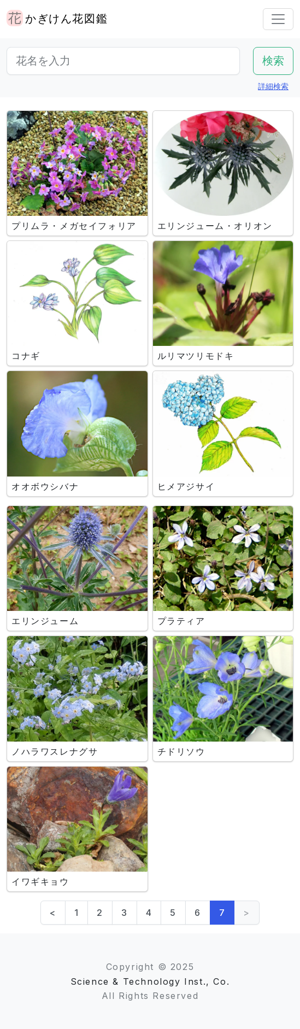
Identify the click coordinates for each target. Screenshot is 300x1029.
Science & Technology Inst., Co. (150, 981)
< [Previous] (53, 912)
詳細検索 (273, 86)
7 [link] (222, 912)
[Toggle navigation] (278, 19)
